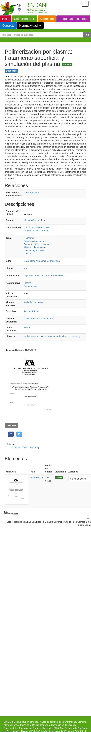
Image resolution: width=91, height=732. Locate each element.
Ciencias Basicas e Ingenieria (38, 318)
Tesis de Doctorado (33, 302)
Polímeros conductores (35, 241)
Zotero (25, 447)
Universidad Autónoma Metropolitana (42, 261)
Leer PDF (11, 425)
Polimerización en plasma (36, 244)
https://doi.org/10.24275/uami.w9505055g (44, 275)
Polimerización (31, 286)
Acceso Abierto (31, 311)
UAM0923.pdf (36, 477)
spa (26, 268)
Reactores (29, 238)
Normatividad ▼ (30, 25)
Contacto (8, 25)
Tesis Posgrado (32, 192)
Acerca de (47, 18)
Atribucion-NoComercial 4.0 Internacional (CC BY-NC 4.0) (52, 336)
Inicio (5, 18)
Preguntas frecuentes (73, 18)
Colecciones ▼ (24, 18)
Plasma (27, 283)
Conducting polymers (34, 250)
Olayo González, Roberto (36, 230)
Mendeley (34, 447)
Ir (87, 35)
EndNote (15, 447)
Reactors (28, 253)
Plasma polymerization (35, 247)
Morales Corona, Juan (35, 220)
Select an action (79, 478)
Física (27, 327)
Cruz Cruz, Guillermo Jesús (37, 227)
